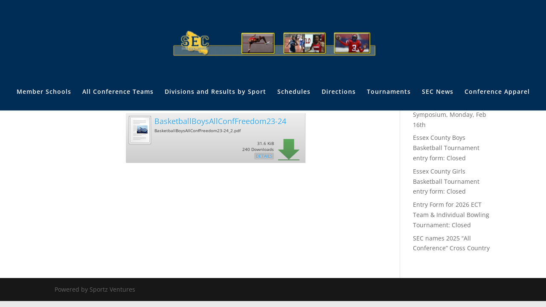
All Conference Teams (118, 92)
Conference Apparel (497, 92)
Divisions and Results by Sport (215, 92)
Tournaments (389, 92)
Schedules (294, 92)
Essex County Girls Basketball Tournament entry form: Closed (446, 181)
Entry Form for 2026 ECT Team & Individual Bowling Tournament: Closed (451, 214)
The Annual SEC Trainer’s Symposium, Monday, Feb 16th (449, 114)
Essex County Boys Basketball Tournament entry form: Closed (446, 147)
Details (264, 156)
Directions (339, 92)
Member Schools (44, 92)
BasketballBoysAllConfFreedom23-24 (220, 121)
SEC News (437, 92)
